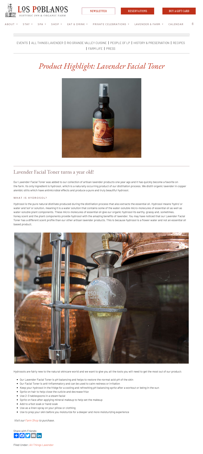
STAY (27, 24)
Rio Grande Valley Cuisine (87, 43)
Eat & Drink (76, 24)
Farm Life (95, 48)
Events (22, 43)
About (10, 24)
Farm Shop (31, 420)
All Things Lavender (47, 43)
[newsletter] (98, 13)
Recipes (179, 43)
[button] (193, 24)
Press (110, 48)
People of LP (120, 43)
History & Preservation (151, 43)
